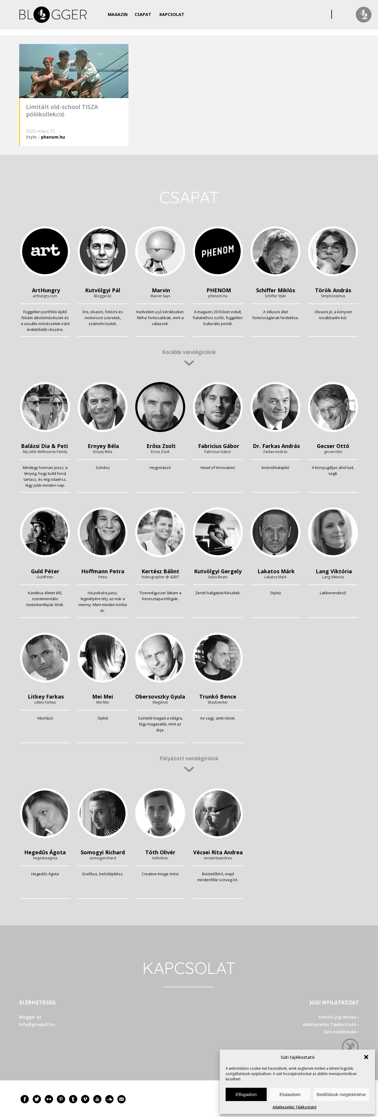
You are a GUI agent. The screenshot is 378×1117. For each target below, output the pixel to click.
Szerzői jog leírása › (338, 1017)
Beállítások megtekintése (341, 1094)
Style (31, 137)
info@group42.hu (37, 1024)
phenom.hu (53, 137)
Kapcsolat (171, 14)
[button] (366, 1057)
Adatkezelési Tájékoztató (295, 1107)
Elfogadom (246, 1094)
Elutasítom (289, 1094)
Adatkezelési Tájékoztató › (331, 1024)
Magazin (118, 14)
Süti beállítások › (341, 1032)
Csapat (143, 14)
